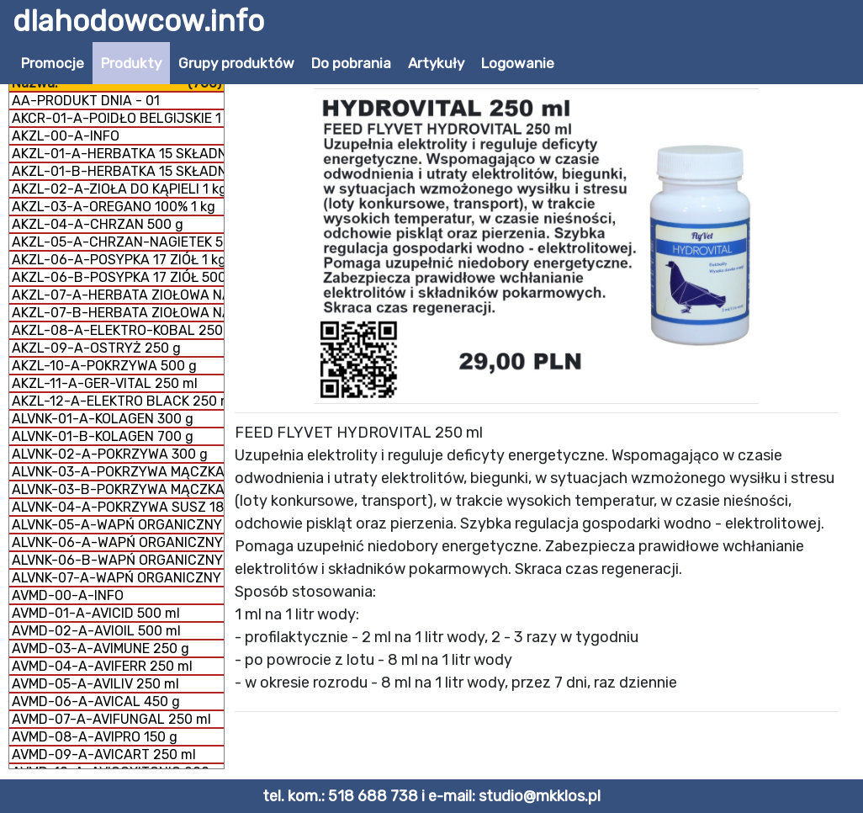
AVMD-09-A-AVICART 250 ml (104, 755)
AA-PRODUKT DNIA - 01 (86, 101)
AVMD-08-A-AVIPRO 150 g (94, 737)
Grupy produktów (236, 63)
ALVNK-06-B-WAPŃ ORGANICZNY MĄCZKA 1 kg (118, 560)
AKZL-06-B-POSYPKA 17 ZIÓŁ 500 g (118, 277)
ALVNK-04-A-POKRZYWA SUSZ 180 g (118, 507)
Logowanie (517, 63)
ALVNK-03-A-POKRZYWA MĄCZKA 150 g (118, 472)
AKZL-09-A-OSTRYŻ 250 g (96, 348)
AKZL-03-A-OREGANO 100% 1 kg (113, 207)
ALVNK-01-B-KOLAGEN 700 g (102, 436)
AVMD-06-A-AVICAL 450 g (96, 701)
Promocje (52, 63)
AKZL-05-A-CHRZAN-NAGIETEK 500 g (118, 242)
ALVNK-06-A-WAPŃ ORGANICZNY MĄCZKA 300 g (118, 542)
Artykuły (436, 63)
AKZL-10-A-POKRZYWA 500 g (104, 366)
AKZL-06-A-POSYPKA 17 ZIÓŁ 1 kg (118, 260)
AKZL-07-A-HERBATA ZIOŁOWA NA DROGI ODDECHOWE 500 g (118, 295)
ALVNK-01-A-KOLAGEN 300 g (102, 419)
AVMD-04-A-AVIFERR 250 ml (102, 666)
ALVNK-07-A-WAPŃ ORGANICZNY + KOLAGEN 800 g (118, 578)
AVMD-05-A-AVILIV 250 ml (95, 684)
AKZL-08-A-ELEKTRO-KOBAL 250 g (118, 330)
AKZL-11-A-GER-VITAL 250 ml (105, 383)
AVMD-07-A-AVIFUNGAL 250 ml (111, 719)
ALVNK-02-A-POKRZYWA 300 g (110, 454)
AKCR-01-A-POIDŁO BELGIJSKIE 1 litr (118, 118)
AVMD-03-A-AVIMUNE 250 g (100, 648)
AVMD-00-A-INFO (68, 595)
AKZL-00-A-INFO (65, 136)
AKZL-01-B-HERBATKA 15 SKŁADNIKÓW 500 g (118, 171)
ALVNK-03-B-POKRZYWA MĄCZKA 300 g (118, 489)
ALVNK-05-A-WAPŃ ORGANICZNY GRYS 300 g (118, 525)
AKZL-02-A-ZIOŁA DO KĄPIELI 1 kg (118, 189)
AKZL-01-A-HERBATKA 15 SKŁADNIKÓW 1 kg (118, 154)
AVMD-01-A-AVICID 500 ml (96, 613)
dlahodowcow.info (138, 21)
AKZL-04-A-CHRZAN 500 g (97, 224)
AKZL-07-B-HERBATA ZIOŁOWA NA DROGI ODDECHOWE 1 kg (118, 313)
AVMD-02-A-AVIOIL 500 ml (96, 631)
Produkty (131, 63)
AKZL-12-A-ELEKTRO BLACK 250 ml (118, 401)
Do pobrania (351, 63)
